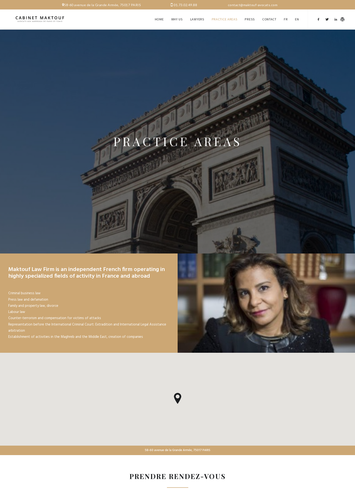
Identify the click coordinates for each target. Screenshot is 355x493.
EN (297, 16)
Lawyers (197, 16)
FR (286, 16)
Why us (177, 16)
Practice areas (225, 16)
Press (250, 16)
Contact (269, 16)
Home (159, 16)
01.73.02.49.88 (185, 5)
